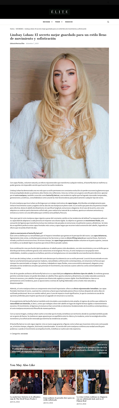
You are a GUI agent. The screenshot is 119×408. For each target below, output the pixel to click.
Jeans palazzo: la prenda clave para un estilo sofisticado (59, 399)
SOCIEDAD (46, 22)
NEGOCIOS (69, 22)
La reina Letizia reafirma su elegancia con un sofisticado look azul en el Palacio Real (92, 399)
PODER (57, 22)
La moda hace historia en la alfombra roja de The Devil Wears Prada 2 (25, 398)
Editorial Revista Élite (17, 43)
